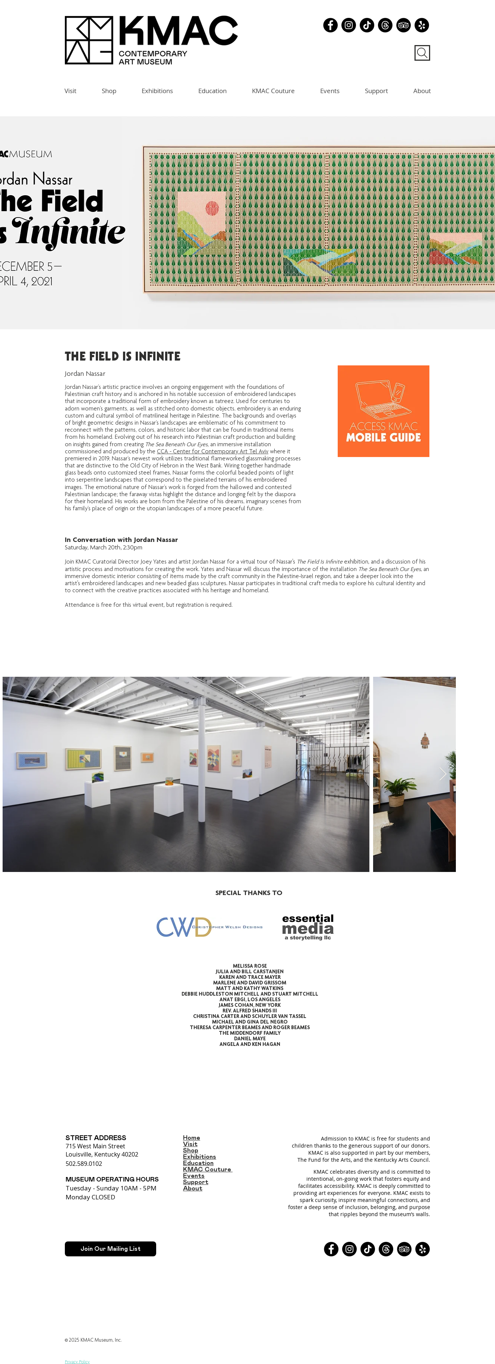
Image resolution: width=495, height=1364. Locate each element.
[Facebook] (330, 25)
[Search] (422, 53)
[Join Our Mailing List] (110, 1248)
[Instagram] (348, 25)
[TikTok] (367, 25)
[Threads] (385, 25)
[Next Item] (443, 774)
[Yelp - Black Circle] (421, 25)
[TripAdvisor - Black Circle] (403, 25)
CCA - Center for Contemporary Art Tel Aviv (212, 451)
